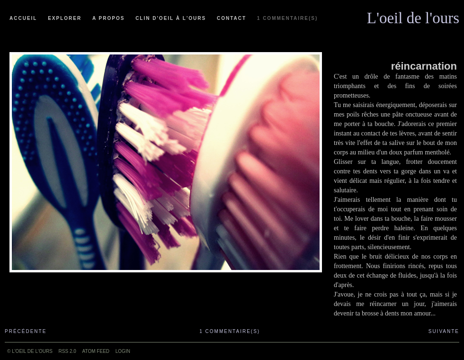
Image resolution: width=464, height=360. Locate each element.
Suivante (443, 331)
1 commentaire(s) (287, 18)
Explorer (64, 18)
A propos (108, 18)
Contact (231, 18)
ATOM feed (95, 351)
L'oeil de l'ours (413, 15)
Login (123, 351)
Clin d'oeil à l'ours (170, 18)
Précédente (25, 331)
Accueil (23, 18)
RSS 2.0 (67, 351)
